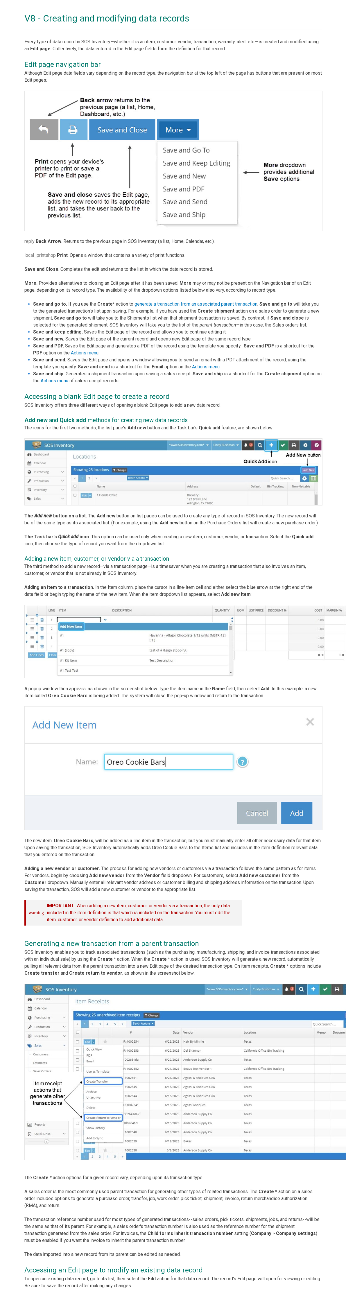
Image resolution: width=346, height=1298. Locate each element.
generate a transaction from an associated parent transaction (196, 304)
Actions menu (84, 353)
